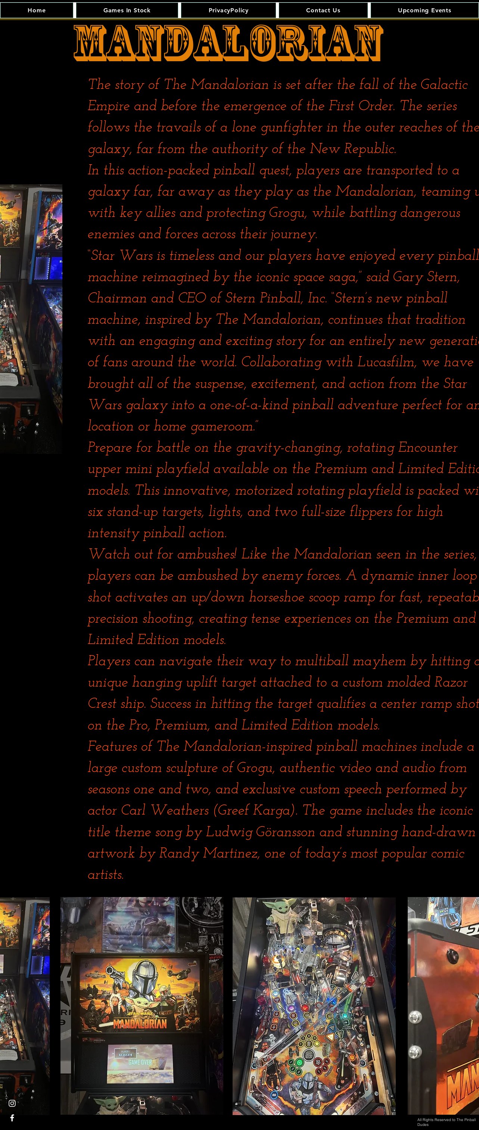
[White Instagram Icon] (12, 1103)
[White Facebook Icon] (12, 1118)
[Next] (47, 319)
